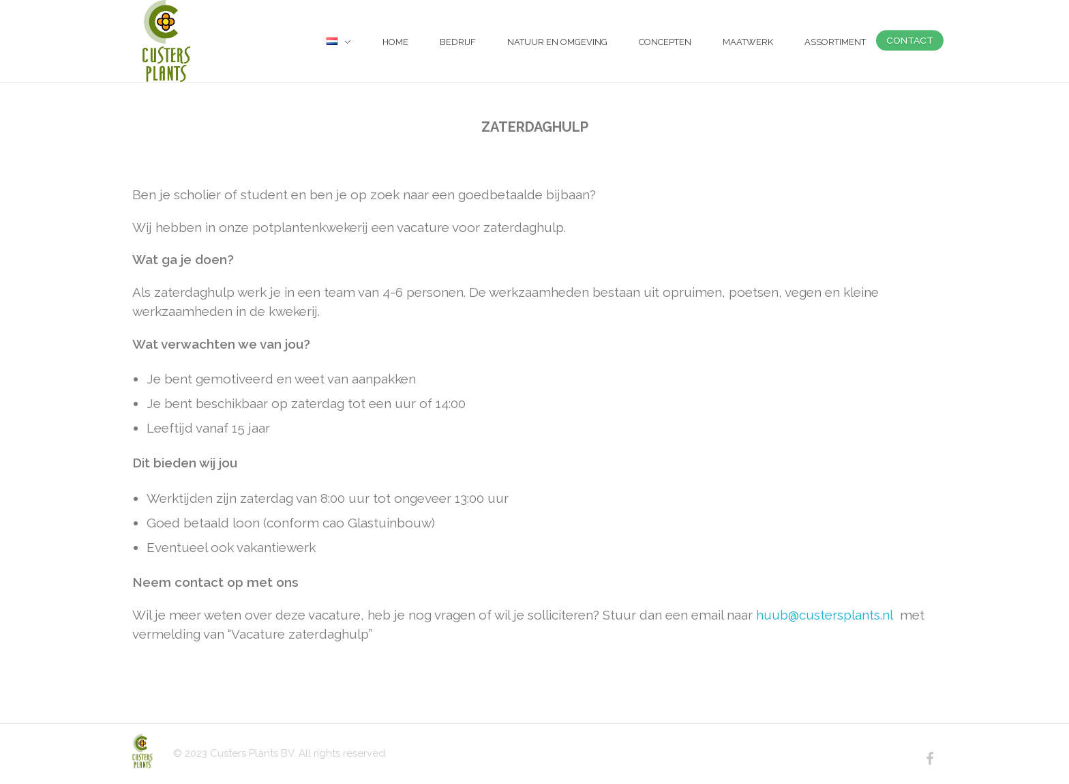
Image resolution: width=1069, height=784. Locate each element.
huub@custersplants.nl (824, 614)
